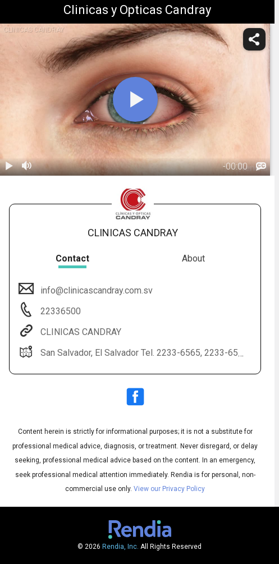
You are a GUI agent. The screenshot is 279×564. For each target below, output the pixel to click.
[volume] (27, 167)
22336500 (59, 311)
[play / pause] (9, 167)
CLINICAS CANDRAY (79, 332)
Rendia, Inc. (120, 547)
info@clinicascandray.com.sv (95, 290)
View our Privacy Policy (169, 489)
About (193, 258)
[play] (135, 99)
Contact (72, 258)
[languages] (261, 167)
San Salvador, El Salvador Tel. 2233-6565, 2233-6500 (143, 352)
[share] (254, 39)
